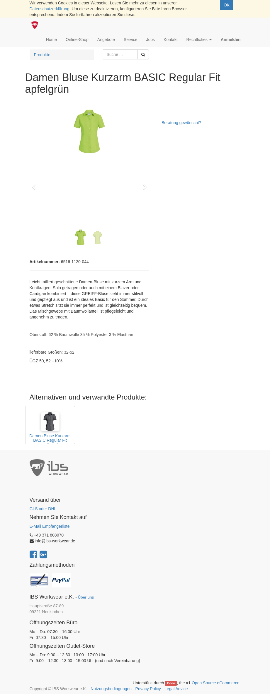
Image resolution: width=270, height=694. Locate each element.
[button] (36, 184)
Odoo (171, 683)
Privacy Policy (148, 688)
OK (227, 5)
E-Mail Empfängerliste (50, 526)
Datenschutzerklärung (49, 8)
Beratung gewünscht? (181, 122)
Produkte (42, 54)
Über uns (86, 597)
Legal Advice (176, 688)
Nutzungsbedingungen (111, 688)
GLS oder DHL (43, 508)
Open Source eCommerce (216, 683)
